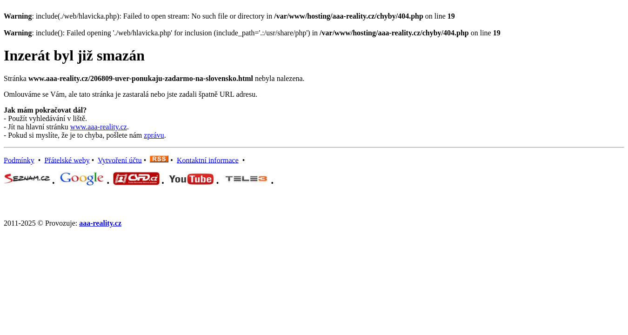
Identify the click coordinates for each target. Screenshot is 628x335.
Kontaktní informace (208, 160)
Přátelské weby (66, 160)
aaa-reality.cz (100, 223)
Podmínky (19, 160)
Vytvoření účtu (120, 160)
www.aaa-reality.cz (98, 127)
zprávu (154, 135)
